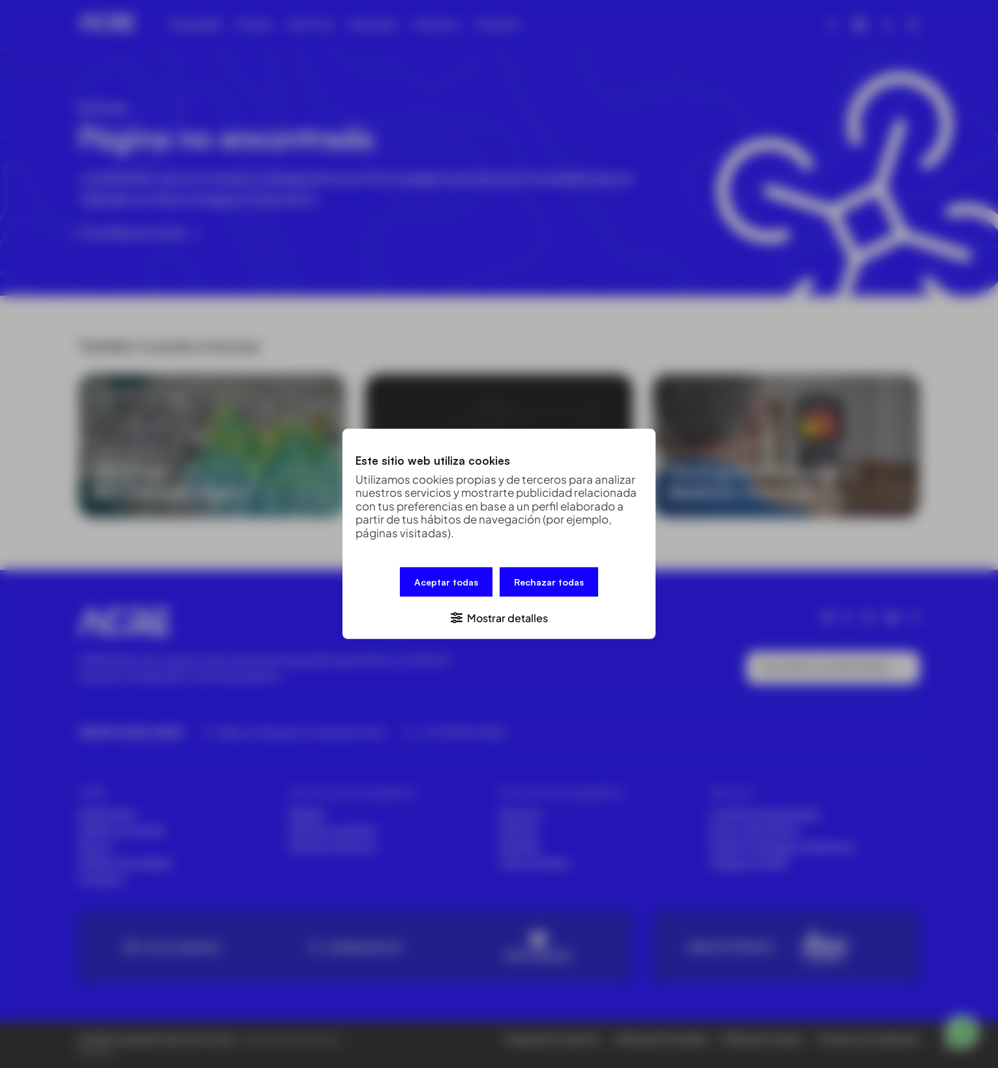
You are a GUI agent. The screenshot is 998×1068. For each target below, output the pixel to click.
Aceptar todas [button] (446, 582)
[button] (499, 616)
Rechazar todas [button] (549, 582)
